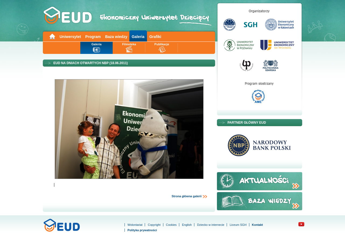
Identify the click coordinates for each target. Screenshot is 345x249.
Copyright (154, 224)
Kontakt (257, 224)
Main (52, 36)
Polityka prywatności (142, 230)
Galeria (138, 36)
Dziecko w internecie (210, 224)
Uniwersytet (70, 36)
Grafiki (155, 36)
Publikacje (161, 44)
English (187, 224)
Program (93, 36)
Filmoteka (129, 44)
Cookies (171, 224)
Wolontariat (134, 224)
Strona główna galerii (189, 196)
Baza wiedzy (116, 36)
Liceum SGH (238, 224)
